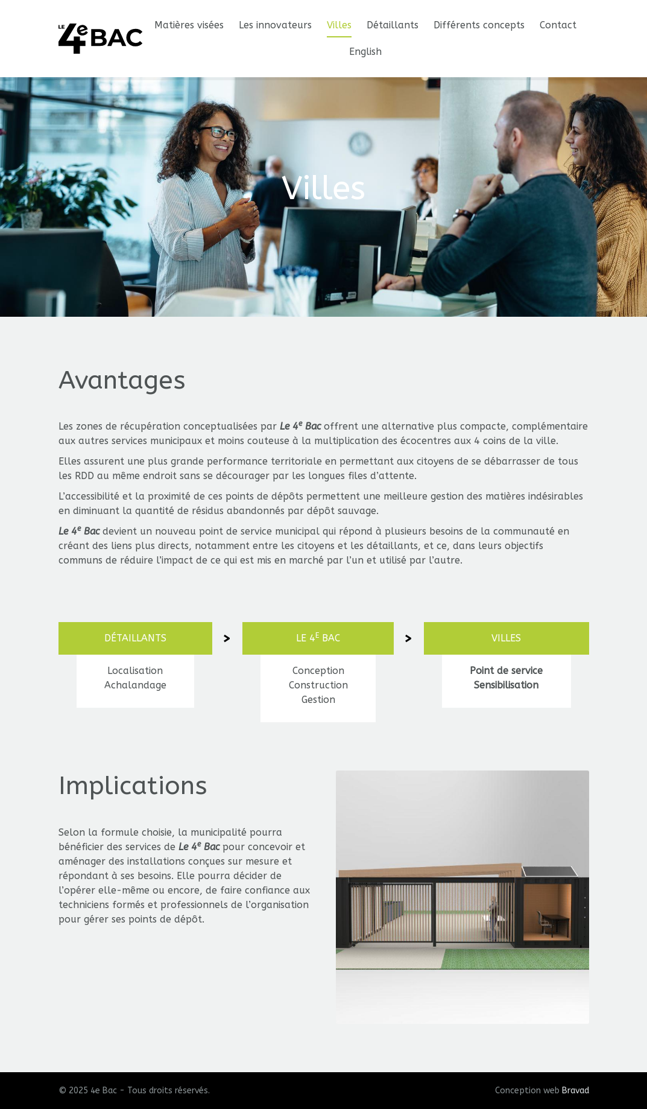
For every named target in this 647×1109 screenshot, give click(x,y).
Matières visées (189, 25)
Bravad (575, 1090)
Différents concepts (479, 25)
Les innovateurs (275, 25)
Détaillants (392, 25)
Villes (339, 25)
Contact (558, 25)
